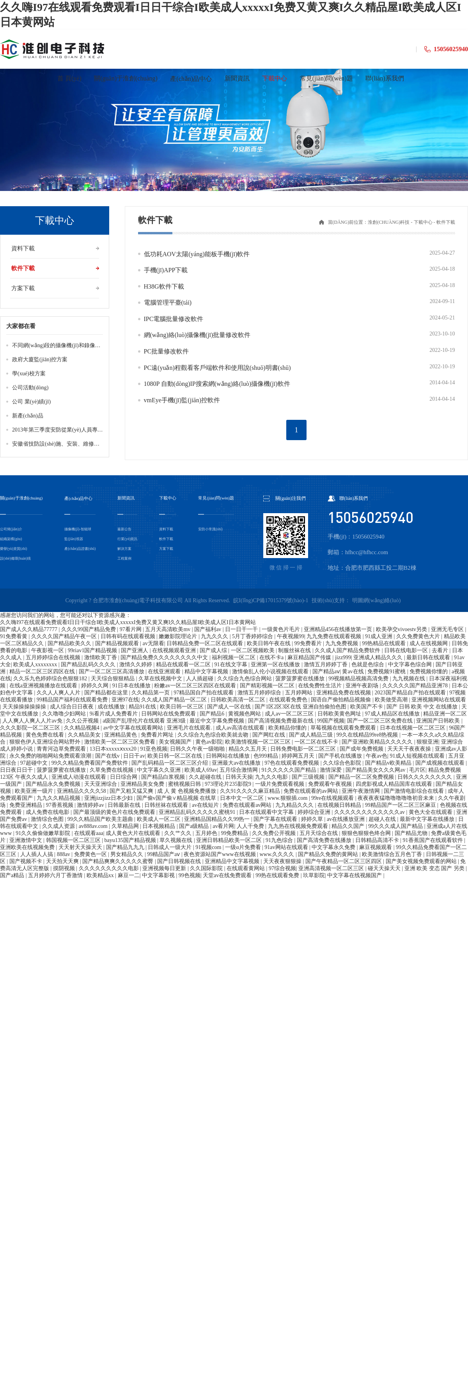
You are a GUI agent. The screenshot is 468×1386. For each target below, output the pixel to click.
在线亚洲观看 (165, 671)
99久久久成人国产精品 (396, 826)
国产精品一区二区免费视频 (361, 777)
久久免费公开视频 (274, 833)
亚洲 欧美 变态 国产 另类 (435, 868)
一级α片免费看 (243, 847)
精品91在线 (143, 707)
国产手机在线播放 (340, 756)
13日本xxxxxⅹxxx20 (114, 749)
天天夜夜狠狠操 (283, 861)
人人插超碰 (200, 678)
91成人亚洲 (379, 636)
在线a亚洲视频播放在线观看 (44, 686)
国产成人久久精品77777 (29, 629)
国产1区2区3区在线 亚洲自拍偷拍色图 (301, 707)
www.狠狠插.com (288, 798)
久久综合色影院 (343, 763)
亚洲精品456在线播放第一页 (339, 629)
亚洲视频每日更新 (165, 868)
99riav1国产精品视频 (93, 650)
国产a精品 (13, 875)
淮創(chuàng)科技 (389, 222)
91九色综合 (280, 840)
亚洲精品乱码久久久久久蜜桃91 (198, 812)
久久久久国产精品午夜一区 (64, 636)
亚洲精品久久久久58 (82, 791)
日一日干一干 (242, 629)
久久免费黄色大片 (418, 636)
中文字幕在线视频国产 (355, 875)
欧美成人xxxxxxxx (35, 664)
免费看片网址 (158, 735)
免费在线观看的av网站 (311, 791)
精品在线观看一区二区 (184, 664)
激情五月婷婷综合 (260, 693)
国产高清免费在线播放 (325, 840)
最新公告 (125, 529)
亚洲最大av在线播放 (237, 763)
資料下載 (23, 248)
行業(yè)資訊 (129, 539)
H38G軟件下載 (164, 286)
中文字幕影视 (159, 875)
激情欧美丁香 (101, 657)
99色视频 (189, 875)
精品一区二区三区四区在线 (42, 671)
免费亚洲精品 (26, 805)
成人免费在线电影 (48, 812)
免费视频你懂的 (429, 671)
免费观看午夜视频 (330, 784)
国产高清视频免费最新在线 (281, 721)
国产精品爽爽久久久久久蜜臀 (118, 861)
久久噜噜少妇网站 (64, 714)
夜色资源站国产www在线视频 (220, 854)
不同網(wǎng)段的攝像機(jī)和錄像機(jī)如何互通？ (73, 345)
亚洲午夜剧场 (363, 686)
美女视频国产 (176, 742)
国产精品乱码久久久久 (89, 664)
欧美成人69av (200, 770)
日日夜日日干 (17, 770)
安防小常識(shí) (208, 529)
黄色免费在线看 (46, 735)
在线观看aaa (88, 833)
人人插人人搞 (37, 854)
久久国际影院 (207, 868)
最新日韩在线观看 (429, 657)
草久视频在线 (177, 840)
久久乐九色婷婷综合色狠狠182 (51, 678)
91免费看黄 (14, 636)
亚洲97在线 (125, 700)
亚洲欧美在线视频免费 (28, 847)
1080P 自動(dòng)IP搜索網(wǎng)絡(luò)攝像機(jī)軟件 (217, 383)
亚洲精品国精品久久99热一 (217, 819)
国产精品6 (213, 714)
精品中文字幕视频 (207, 671)
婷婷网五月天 (299, 756)
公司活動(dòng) (30, 388)
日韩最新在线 (125, 805)
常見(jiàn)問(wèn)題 (214, 498)
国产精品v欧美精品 (389, 763)
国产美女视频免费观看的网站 (422, 861)
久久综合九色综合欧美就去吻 (213, 735)
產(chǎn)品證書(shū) (82, 548)
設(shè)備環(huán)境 (17, 558)
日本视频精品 (159, 826)
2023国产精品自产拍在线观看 (411, 693)
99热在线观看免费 (278, 875)
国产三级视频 (309, 777)
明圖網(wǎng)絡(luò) (376, 600)
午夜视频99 (290, 636)
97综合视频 (282, 868)
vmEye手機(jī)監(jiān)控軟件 (182, 400)
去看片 (441, 650)
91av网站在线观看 (286, 847)
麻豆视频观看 (376, 847)
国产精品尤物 (412, 833)
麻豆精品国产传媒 (310, 657)
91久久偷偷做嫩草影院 (44, 833)
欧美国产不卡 (367, 707)
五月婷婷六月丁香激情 (56, 875)
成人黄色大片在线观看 (134, 833)
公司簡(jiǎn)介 (12, 529)
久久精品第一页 (151, 693)
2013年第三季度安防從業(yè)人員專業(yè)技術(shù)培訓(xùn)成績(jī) (93, 430)
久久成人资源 (59, 826)
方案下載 (23, 288)
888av (64, 854)
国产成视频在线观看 (440, 763)
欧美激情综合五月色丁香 (393, 854)
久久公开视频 (83, 721)
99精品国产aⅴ (164, 854)
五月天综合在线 (319, 833)
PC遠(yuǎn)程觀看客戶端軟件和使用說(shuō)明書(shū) (217, 367)
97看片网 (131, 629)
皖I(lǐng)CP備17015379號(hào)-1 (270, 600)
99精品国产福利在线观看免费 (73, 700)
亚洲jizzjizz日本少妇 (109, 798)
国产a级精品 (194, 826)
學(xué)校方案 (29, 373)
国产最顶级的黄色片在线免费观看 (115, 812)
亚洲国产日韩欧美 (438, 721)
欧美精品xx (101, 875)
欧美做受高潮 (392, 700)
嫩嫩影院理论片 (179, 636)
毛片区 (417, 770)
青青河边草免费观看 (62, 749)
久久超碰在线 (206, 777)
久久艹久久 (178, 833)
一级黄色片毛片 (281, 629)
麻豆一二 (129, 875)
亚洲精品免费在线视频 (344, 693)
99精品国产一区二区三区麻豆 (401, 805)
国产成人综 (214, 650)
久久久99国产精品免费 (89, 629)
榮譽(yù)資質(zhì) (15, 548)
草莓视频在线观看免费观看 (344, 728)
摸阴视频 (64, 868)
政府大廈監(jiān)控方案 (39, 359)
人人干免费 (251, 826)
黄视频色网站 (245, 714)
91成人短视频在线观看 (418, 756)
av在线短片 (206, 805)
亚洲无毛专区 (448, 629)
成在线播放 (112, 707)
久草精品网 (126, 826)
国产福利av (208, 629)
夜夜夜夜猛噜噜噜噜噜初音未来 (397, 798)
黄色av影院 (208, 742)
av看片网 (223, 826)
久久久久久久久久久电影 (109, 868)
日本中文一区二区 (242, 798)
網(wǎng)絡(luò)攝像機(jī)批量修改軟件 (197, 335)
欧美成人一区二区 (159, 819)
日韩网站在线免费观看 (169, 714)
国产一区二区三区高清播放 (112, 671)
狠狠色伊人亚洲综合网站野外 (45, 742)
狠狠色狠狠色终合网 (367, 833)
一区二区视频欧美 (253, 650)
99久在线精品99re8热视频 (368, 735)
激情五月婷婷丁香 (326, 664)
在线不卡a (272, 657)
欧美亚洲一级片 (35, 791)
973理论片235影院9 (229, 784)
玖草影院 (314, 875)
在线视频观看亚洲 (174, 650)
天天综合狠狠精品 (113, 678)
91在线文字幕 (231, 664)
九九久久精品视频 (59, 798)
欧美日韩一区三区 (182, 707)
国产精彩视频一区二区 (268, 686)
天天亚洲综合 (101, 784)
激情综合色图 (48, 819)
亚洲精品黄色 (121, 735)
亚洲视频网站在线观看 (438, 700)
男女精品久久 (127, 854)
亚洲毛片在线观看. (190, 728)
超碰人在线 (383, 819)
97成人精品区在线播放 (393, 714)
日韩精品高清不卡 (378, 840)
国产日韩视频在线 (179, 861)
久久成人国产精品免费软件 (348, 650)
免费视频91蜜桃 (387, 671)
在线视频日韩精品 (340, 805)
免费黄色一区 (91, 854)
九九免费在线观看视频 (335, 636)
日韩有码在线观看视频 (129, 636)
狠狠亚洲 (427, 742)
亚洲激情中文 (26, 840)
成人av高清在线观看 (241, 728)
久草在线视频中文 (161, 678)
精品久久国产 (349, 826)
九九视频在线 (409, 678)
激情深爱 (331, 770)
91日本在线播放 (132, 686)
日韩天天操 (239, 777)
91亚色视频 (153, 749)
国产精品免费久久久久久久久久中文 (165, 657)
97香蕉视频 (60, 805)
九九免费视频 (342, 643)
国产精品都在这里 (106, 693)
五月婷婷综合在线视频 (54, 657)
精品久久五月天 (248, 749)
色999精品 (267, 756)
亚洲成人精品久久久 (378, 657)
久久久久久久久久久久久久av (370, 812)
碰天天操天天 (385, 868)
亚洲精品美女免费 (143, 784)
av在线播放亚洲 (346, 819)
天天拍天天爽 (63, 861)
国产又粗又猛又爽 (132, 791)
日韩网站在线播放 (228, 756)
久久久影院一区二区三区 (31, 728)
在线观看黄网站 (246, 868)
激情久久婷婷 (136, 664)
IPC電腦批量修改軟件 (174, 319)
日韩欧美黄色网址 (340, 714)
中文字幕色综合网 (410, 664)
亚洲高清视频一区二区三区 (331, 868)
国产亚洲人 (135, 650)
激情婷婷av (91, 805)
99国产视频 (330, 721)
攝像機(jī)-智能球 (79, 529)
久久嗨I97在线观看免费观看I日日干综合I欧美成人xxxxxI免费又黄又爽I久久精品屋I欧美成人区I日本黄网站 (128, 622)
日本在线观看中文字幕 (267, 812)
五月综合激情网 (239, 770)
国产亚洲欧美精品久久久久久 (378, 742)
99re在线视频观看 (333, 798)
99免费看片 (308, 643)
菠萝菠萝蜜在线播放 (300, 678)
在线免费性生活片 (320, 686)
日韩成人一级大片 (170, 847)
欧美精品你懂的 (288, 728)
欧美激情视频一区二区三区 (258, 742)
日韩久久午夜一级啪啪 (198, 749)
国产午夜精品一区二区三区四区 (344, 861)
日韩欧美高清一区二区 (239, 700)
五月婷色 (207, 833)
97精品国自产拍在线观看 (204, 693)
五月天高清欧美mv (168, 629)
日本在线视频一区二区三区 (413, 728)
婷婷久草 (312, 819)
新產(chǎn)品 (27, 416)
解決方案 (125, 548)
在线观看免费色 (289, 700)
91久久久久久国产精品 (290, 770)
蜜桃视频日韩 (185, 784)
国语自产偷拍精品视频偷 (341, 700)
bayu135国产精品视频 (130, 840)
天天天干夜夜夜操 (410, 749)
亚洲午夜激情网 (361, 791)
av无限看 (153, 643)
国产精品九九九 (126, 847)
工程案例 (125, 558)
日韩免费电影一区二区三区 (303, 749)
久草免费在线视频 (112, 770)
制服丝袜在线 (295, 650)
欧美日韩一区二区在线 (175, 756)
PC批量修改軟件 (166, 351)
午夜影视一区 (48, 650)
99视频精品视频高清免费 (359, 678)
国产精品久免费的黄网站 (329, 854)
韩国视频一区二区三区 (74, 840)
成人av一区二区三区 (290, 714)
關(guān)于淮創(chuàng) (23, 498)
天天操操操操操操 (25, 707)
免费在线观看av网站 (248, 805)
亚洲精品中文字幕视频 (233, 861)
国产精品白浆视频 (163, 777)
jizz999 (343, 657)
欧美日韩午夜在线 (269, 643)
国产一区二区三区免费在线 (380, 721)
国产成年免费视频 (362, 749)
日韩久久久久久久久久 (425, 777)
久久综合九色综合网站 (245, 678)
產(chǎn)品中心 (80, 498)
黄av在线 (353, 671)
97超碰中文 (34, 763)
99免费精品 (235, 833)
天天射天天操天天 (81, 847)
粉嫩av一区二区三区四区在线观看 (195, 686)
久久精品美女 (85, 735)
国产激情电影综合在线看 (414, 791)
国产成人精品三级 (311, 735)
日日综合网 (124, 777)
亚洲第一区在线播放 (276, 664)
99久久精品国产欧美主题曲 (101, 819)
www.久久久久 (277, 854)
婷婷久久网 (95, 686)
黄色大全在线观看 (431, 812)
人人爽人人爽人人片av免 (33, 721)
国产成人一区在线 (229, 707)
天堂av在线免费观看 (228, 875)
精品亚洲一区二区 (445, 714)
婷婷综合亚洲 (315, 812)
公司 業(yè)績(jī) (31, 402)
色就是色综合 (368, 664)
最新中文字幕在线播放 (428, 819)
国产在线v (108, 756)
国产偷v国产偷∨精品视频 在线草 (177, 798)
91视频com (209, 847)
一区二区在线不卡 (317, 742)
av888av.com (94, 826)
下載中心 (423, 222)
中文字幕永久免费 (334, 847)
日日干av (134, 756)
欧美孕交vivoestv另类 (402, 629)
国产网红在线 (269, 735)
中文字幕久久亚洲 (159, 770)
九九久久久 (215, 636)
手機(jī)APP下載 (166, 270)
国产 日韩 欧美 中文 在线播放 (422, 707)
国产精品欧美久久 (70, 643)
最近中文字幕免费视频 (218, 721)
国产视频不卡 (26, 861)
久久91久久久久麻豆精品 (251, 791)
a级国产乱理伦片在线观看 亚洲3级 (145, 721)
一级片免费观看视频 (280, 784)
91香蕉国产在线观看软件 (433, 840)
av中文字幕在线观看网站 (134, 728)
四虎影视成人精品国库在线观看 (395, 784)
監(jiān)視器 (75, 539)
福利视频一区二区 (234, 657)
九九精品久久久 (295, 805)
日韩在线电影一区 (406, 650)
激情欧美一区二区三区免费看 (120, 742)
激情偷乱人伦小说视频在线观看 (271, 671)
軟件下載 (23, 268)
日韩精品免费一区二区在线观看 (206, 643)
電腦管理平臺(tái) (168, 302)
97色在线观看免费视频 (292, 763)
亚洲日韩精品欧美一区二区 (229, 840)
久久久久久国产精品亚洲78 (415, 686)
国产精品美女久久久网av (376, 770)
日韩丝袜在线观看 (167, 805)
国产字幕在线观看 (276, 819)
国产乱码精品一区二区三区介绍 (170, 763)
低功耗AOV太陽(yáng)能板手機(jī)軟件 (197, 254)
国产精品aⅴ (326, 671)
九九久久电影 (272, 777)
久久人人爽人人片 (59, 693)
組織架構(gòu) (12, 539)
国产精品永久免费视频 (54, 784)
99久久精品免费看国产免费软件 (90, 763)
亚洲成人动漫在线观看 (79, 777)
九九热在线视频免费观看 (299, 826)
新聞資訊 (127, 498)
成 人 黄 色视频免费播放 (187, 791)
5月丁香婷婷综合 (253, 636)
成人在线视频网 (429, 643)
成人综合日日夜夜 (72, 707)
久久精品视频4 (82, 728)
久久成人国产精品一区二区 (174, 700)
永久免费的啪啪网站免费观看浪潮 (51, 756)
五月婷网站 (299, 693)
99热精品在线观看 (384, 643)
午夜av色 (376, 756)
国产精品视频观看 (117, 643)
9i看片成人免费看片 (114, 714)
